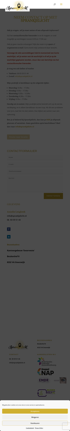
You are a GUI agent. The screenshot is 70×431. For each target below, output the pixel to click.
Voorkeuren (35, 423)
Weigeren (35, 417)
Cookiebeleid (30, 428)
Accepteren (35, 411)
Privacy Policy (39, 428)
